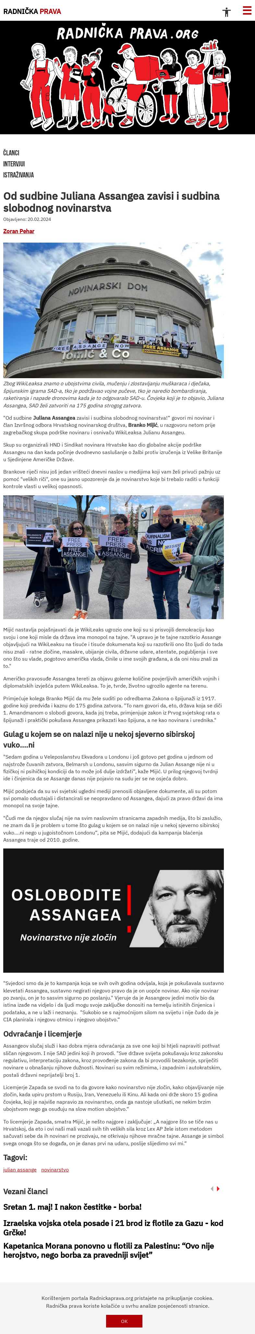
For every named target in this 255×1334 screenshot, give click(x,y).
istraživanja (18, 175)
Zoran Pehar (18, 231)
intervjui (14, 164)
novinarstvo (55, 1169)
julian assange (20, 1169)
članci (11, 153)
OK (124, 1321)
